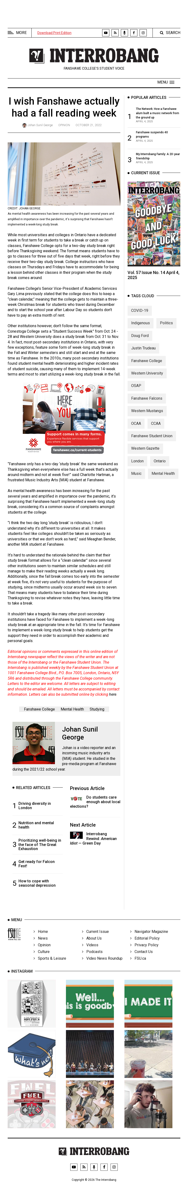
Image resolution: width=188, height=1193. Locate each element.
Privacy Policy (144, 951)
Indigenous (140, 327)
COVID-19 (139, 315)
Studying (97, 709)
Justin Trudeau (143, 352)
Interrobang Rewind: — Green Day (93, 838)
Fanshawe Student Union (151, 440)
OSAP (136, 390)
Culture (42, 957)
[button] (166, 82)
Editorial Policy (145, 944)
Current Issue (95, 937)
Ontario (160, 465)
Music (136, 478)
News (41, 944)
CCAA (156, 428)
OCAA (136, 428)
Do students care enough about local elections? (95, 802)
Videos (90, 951)
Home (41, 937)
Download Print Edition (54, 33)
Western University (147, 377)
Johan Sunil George (40, 125)
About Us (92, 944)
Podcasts (92, 957)
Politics (166, 327)
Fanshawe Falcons (146, 402)
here (112, 694)
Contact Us (141, 957)
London (137, 465)
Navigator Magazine (149, 937)
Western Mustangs (147, 415)
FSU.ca (138, 964)
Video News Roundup (102, 964)
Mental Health (72, 709)
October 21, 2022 (88, 125)
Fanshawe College (39, 709)
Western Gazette (145, 453)
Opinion (64, 125)
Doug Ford (140, 340)
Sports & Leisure (50, 964)
